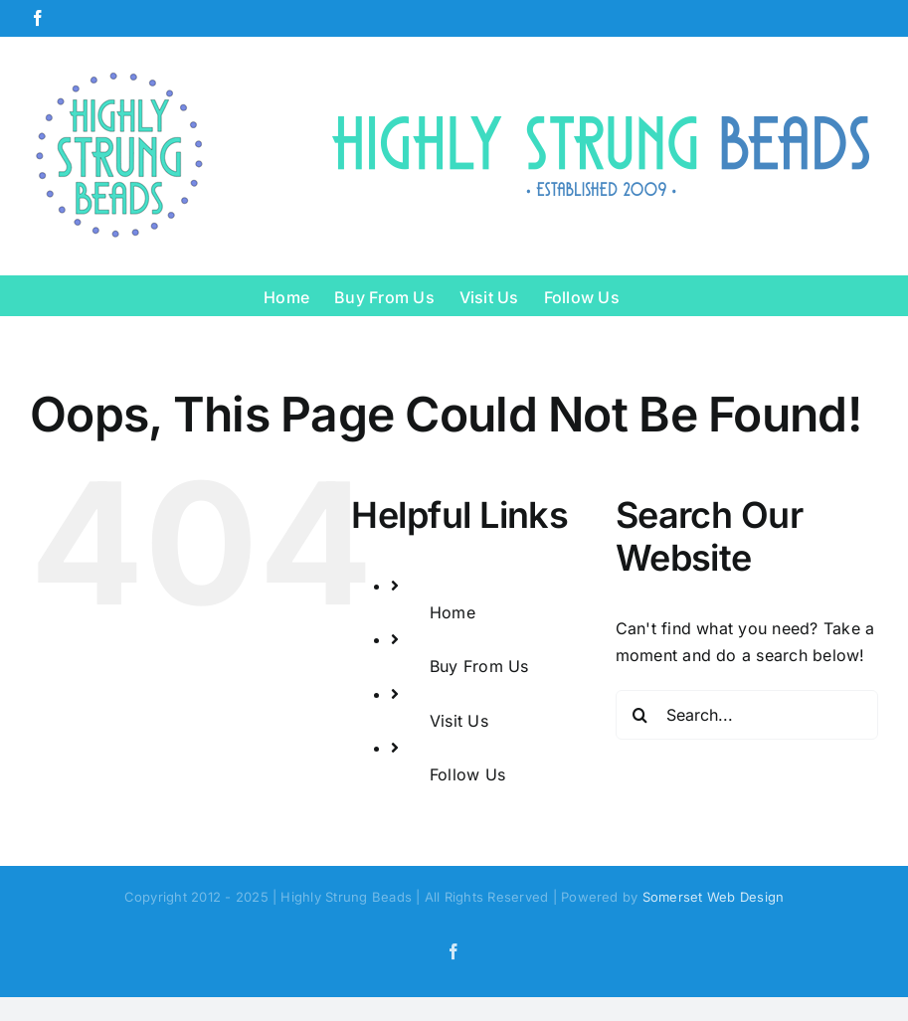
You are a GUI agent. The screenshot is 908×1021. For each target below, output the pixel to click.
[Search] (640, 715)
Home (452, 612)
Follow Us (467, 774)
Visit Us (459, 721)
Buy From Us (479, 666)
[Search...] (747, 715)
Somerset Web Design (713, 897)
